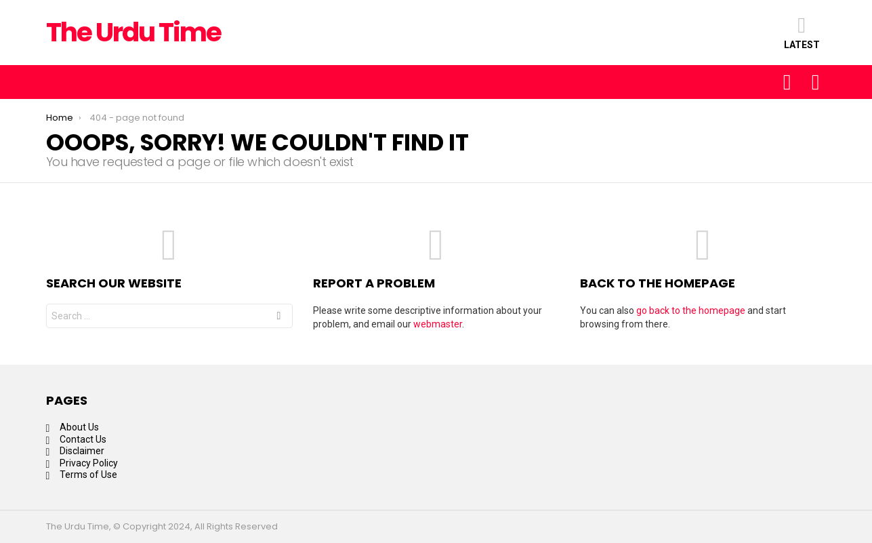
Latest (802, 32)
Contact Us (83, 439)
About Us (79, 427)
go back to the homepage (690, 310)
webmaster (437, 324)
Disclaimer (82, 450)
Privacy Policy (89, 463)
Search (278, 317)
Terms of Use (88, 474)
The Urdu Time (134, 32)
